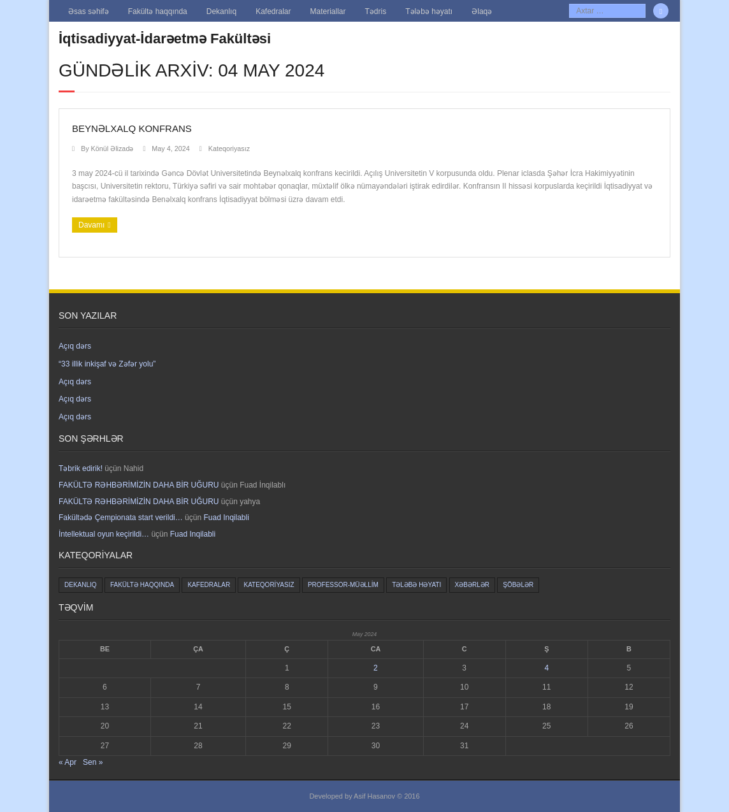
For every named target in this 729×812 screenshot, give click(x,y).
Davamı (91, 225)
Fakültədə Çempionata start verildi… (121, 517)
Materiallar (328, 11)
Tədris (376, 11)
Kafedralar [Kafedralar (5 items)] (208, 584)
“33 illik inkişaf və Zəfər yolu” (107, 363)
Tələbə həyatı (428, 11)
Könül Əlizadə (112, 148)
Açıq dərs (75, 346)
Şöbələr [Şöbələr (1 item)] (518, 584)
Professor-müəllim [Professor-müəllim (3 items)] (343, 584)
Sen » (93, 762)
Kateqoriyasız (229, 148)
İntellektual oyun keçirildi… (104, 534)
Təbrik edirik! (81, 468)
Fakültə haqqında (157, 11)
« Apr (67, 762)
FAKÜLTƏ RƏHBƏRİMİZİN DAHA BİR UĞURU (139, 485)
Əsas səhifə (88, 11)
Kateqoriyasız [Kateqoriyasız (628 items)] (268, 584)
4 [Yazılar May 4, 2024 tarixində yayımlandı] (546, 667)
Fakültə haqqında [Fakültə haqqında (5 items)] (142, 584)
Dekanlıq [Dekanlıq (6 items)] (80, 584)
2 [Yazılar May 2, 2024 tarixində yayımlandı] (375, 667)
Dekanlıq (221, 11)
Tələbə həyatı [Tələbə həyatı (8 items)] (416, 584)
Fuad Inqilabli (226, 517)
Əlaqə (482, 11)
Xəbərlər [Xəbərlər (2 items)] (472, 584)
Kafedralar (273, 11)
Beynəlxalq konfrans (132, 128)
